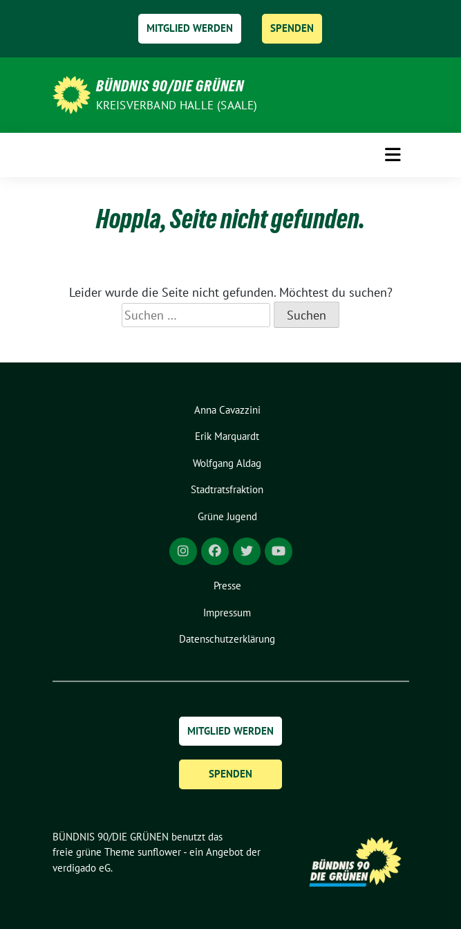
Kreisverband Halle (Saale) (177, 105)
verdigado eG (82, 867)
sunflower (159, 851)
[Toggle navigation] (393, 155)
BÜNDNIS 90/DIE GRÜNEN (170, 86)
